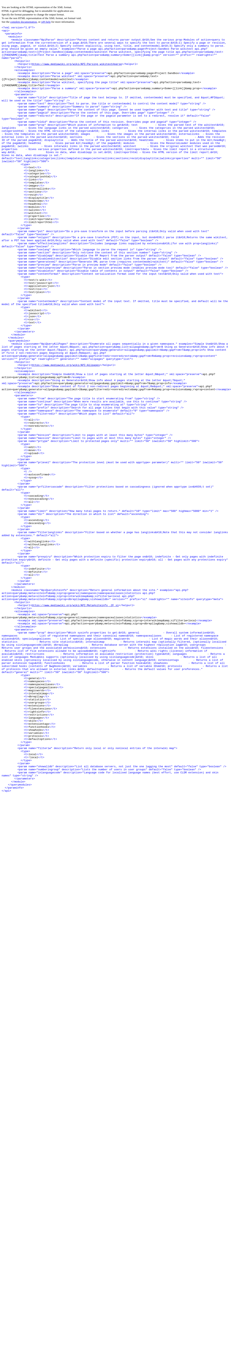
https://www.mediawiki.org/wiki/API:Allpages (66, 433)
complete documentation (23, 21)
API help (46, 21)
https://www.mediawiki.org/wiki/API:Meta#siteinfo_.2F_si (75, 721)
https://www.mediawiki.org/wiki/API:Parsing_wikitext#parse (77, 72)
